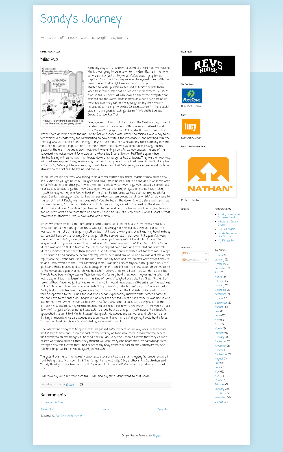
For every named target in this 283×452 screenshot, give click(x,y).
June (218, 316)
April (217, 273)
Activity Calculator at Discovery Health (229, 216)
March (218, 277)
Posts (187, 254)
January (219, 260)
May (217, 320)
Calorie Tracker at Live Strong (228, 235)
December (220, 264)
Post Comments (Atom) (68, 416)
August (219, 307)
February (220, 281)
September (221, 303)
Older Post (163, 410)
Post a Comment (54, 402)
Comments (191, 260)
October (219, 255)
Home (106, 410)
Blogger (157, 436)
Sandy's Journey (81, 19)
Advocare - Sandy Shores (228, 223)
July (217, 312)
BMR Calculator (226, 229)
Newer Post (47, 410)
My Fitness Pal (226, 241)
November (220, 268)
